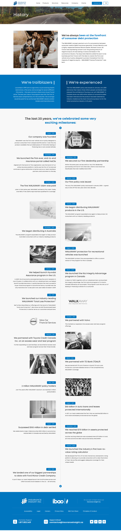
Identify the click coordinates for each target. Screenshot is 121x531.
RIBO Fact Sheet (73, 512)
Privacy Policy (59, 512)
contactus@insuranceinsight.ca (66, 523)
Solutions (55, 3)
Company (75, 3)
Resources (65, 3)
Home (38, 3)
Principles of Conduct (90, 512)
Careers (47, 512)
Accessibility (28, 512)
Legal (38, 512)
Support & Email (55, 521)
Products (46, 3)
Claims (83, 3)
